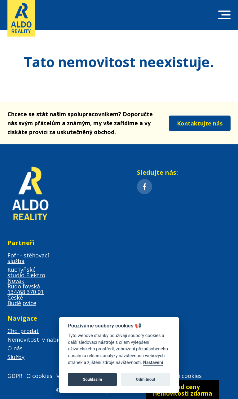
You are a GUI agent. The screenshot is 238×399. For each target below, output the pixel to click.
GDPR (14, 376)
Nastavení (153, 362)
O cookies (39, 376)
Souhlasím (92, 379)
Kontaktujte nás (200, 123)
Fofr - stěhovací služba (28, 258)
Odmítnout (145, 379)
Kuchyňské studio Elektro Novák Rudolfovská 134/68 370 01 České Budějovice (26, 286)
